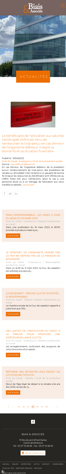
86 (37, 407)
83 (24, 407)
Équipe (15, 464)
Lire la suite (28, 185)
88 (47, 407)
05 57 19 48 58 (25, 446)
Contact (46, 464)
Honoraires (58, 464)
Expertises (26, 464)
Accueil (6, 464)
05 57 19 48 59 (46, 446)
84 (28, 407)
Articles (38, 468)
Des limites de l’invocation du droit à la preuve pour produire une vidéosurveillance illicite (33, 334)
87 (42, 407)
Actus (36, 464)
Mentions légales (24, 468)
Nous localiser (34, 453)
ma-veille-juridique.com (23, 164)
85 (33, 407)
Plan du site (8, 468)
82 (19, 407)
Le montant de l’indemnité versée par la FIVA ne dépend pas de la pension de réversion (33, 255)
